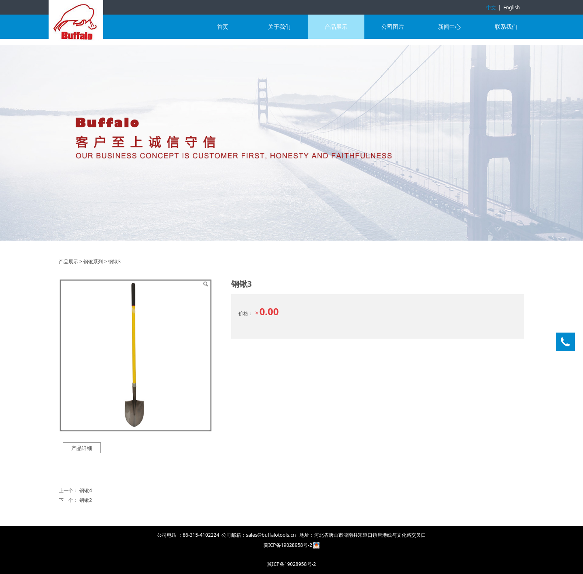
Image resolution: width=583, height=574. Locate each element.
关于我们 (279, 26)
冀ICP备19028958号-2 (289, 545)
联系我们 (506, 26)
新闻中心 (449, 26)
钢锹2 (85, 500)
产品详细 (81, 448)
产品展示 (336, 26)
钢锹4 (85, 490)
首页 (222, 26)
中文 (491, 7)
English (511, 7)
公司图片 (392, 26)
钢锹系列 (93, 261)
